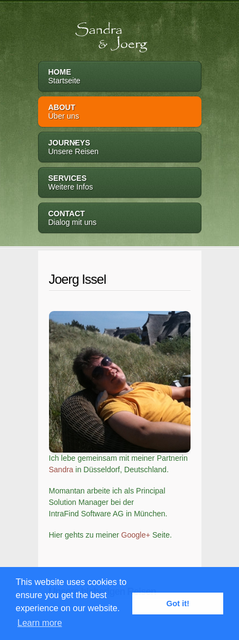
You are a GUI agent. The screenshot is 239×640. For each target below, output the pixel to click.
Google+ (135, 535)
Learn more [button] (39, 622)
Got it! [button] (178, 603)
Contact (119, 218)
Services (119, 183)
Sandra (61, 469)
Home (119, 77)
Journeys (119, 147)
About (119, 112)
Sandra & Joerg (97, 32)
